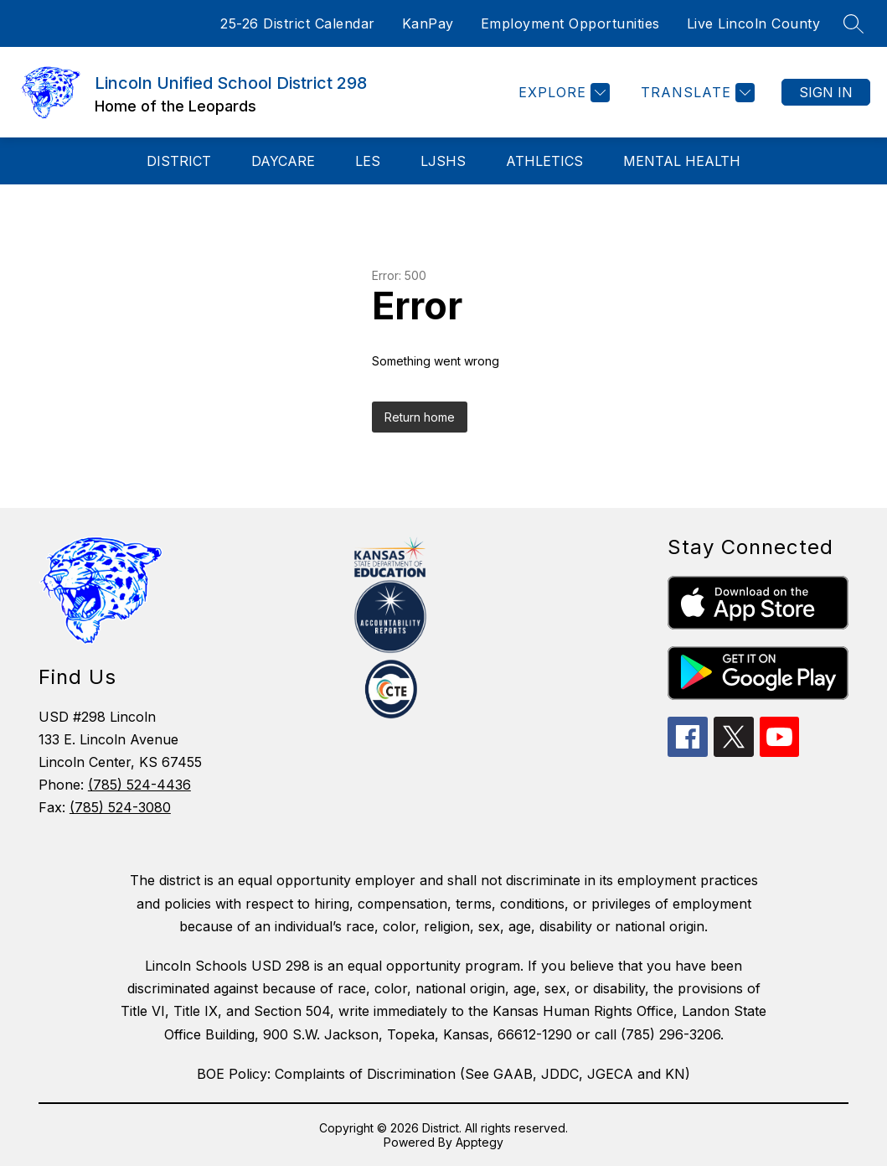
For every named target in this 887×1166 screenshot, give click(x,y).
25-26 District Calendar (297, 23)
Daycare (283, 161)
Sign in (826, 92)
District (179, 161)
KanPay (428, 23)
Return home (419, 417)
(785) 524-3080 (120, 807)
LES (367, 161)
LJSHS (443, 161)
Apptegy (479, 1142)
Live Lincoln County (754, 23)
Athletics (544, 161)
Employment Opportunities (570, 23)
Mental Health (681, 161)
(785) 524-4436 (139, 784)
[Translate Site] (696, 92)
